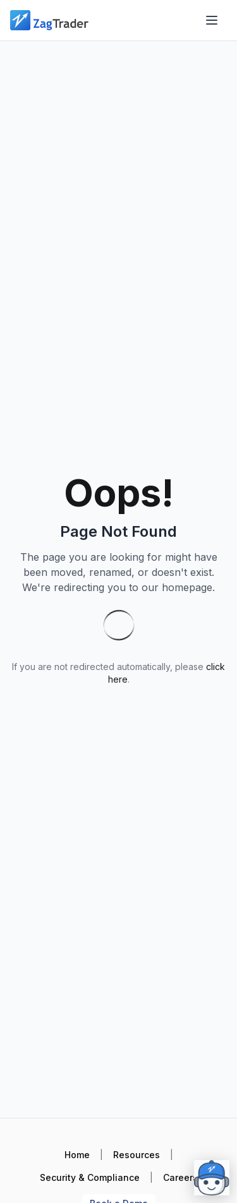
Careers (180, 1177)
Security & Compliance (90, 1177)
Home (77, 1154)
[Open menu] (212, 20)
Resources (136, 1154)
